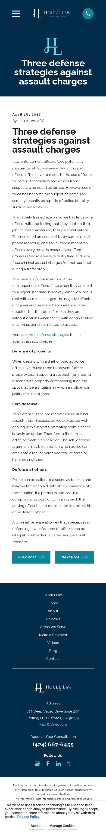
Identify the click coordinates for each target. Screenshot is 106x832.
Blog (53, 651)
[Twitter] (68, 763)
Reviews (53, 619)
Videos (53, 642)
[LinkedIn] (58, 763)
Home (53, 603)
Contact (53, 658)
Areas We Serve (53, 627)
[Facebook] (47, 763)
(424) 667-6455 (53, 744)
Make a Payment (53, 635)
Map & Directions (53, 724)
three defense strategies (48, 334)
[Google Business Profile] (37, 763)
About (53, 611)
